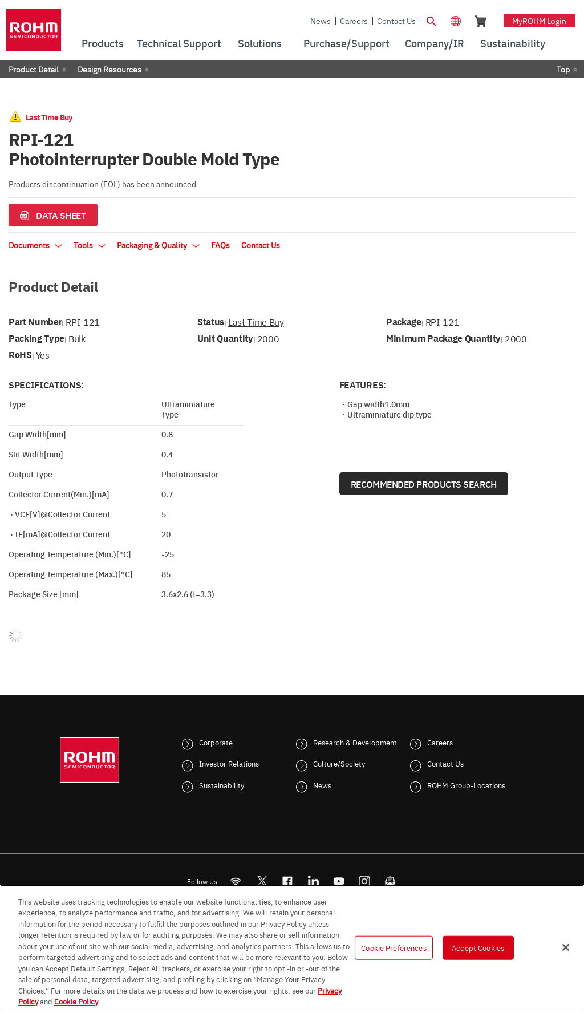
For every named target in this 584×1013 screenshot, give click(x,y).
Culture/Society (339, 763)
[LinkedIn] (313, 881)
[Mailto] (390, 881)
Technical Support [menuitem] (179, 43)
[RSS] (236, 881)
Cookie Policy (76, 1001)
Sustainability (221, 785)
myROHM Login (539, 20)
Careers (354, 21)
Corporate (216, 742)
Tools (90, 244)
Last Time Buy (256, 321)
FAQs (220, 244)
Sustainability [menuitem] (512, 43)
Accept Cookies (478, 947)
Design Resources (109, 69)
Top (563, 69)
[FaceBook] (288, 881)
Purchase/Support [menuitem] (346, 43)
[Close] (565, 947)
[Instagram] (365, 881)
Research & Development (355, 742)
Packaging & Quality (158, 244)
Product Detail (34, 69)
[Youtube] (339, 881)
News (320, 21)
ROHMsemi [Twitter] (261, 881)
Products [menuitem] (103, 43)
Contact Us (396, 21)
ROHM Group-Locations (466, 785)
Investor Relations (229, 763)
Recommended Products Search (424, 483)
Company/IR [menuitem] (434, 43)
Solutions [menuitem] (260, 43)
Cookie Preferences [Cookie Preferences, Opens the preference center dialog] (393, 947)
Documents (35, 244)
